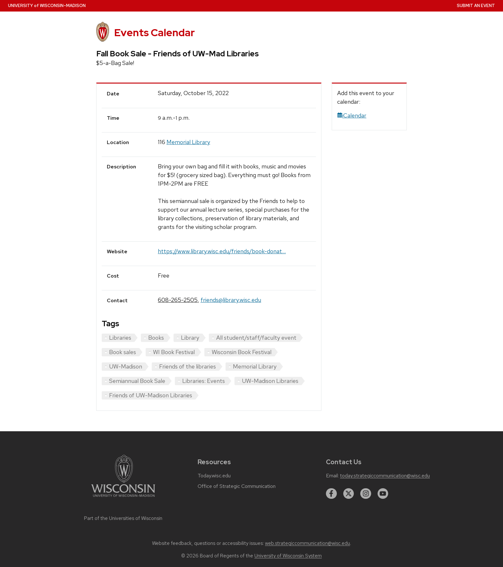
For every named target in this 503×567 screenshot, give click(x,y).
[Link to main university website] (123, 498)
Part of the (123, 518)
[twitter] (348, 493)
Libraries (120, 337)
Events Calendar (154, 32)
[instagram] (365, 493)
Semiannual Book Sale (137, 381)
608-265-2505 (178, 300)
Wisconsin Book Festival (241, 352)
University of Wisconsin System (288, 556)
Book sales (122, 352)
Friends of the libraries (187, 366)
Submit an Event (476, 5)
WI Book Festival (174, 352)
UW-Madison (125, 366)
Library (190, 337)
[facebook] (331, 493)
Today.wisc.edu (214, 476)
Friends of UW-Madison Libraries (150, 395)
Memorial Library (188, 142)
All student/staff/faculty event (256, 337)
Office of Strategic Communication (237, 486)
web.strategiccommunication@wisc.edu (307, 543)
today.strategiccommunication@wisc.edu (385, 476)
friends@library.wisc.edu (230, 300)
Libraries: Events (203, 381)
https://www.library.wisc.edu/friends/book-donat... (222, 251)
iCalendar (351, 115)
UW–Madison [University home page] (47, 5)
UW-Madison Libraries (270, 381)
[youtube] (383, 493)
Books (156, 337)
